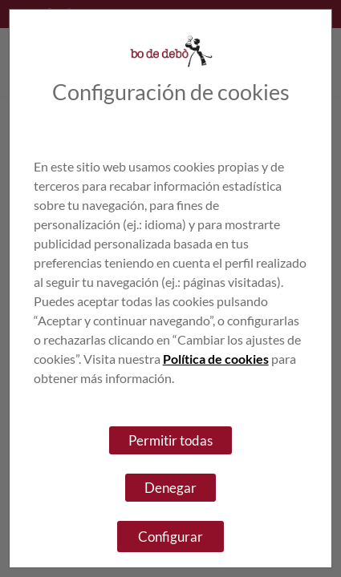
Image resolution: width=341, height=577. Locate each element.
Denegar (170, 487)
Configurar (170, 536)
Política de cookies (216, 358)
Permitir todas (170, 440)
